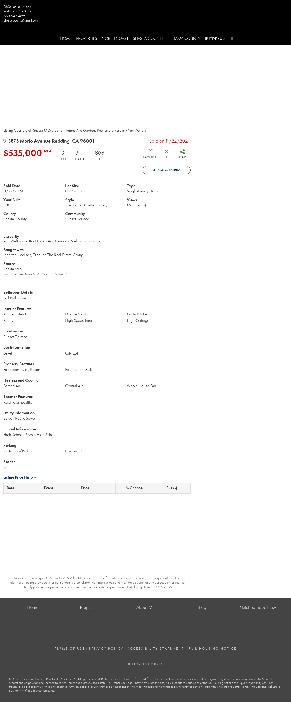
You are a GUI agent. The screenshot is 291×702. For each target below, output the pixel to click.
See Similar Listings (167, 170)
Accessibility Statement (156, 648)
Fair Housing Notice (212, 648)
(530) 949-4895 (14, 16)
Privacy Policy (106, 648)
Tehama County (184, 38)
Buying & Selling (221, 38)
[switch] (150, 156)
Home (66, 38)
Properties (86, 38)
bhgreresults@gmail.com (21, 20)
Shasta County (148, 38)
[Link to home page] (145, 10)
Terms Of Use (70, 648)
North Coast (115, 38)
